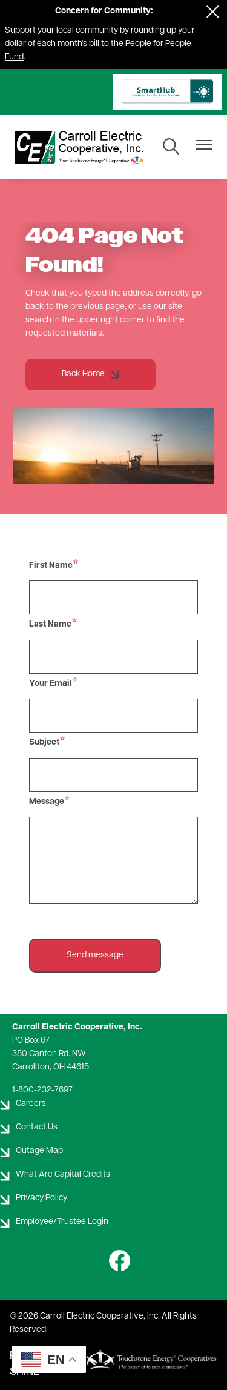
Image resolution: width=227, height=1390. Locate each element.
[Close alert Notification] (213, 12)
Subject (44, 742)
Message (46, 801)
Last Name (50, 624)
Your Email (50, 683)
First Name (51, 565)
